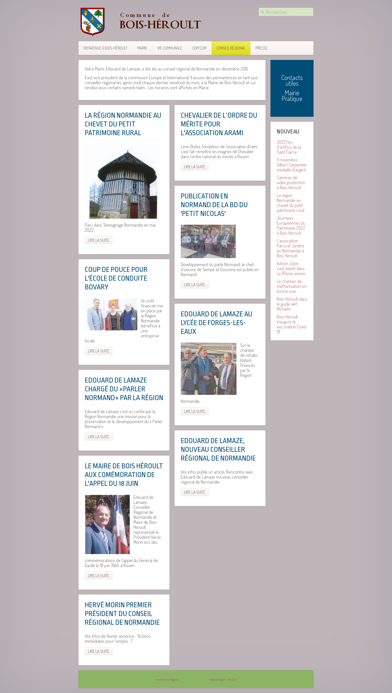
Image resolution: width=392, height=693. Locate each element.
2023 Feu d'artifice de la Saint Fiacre (289, 147)
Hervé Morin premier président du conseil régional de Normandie (122, 614)
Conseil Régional (231, 47)
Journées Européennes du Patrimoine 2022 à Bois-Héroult (291, 225)
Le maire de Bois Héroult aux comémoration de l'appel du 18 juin (124, 475)
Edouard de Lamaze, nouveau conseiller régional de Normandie (218, 449)
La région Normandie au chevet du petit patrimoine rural (123, 124)
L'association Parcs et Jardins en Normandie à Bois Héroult (290, 248)
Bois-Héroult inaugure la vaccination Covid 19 (291, 324)
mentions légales (167, 679)
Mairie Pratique (292, 95)
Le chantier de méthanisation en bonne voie (291, 286)
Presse (262, 47)
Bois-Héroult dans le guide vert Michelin (292, 304)
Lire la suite (98, 240)
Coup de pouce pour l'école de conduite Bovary (116, 278)
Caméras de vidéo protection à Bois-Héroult (291, 182)
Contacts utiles (292, 80)
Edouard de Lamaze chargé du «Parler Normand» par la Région (124, 389)
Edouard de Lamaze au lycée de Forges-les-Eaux (216, 323)
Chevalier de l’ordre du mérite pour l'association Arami (219, 124)
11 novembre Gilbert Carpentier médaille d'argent (292, 164)
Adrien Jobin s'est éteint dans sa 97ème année (291, 268)
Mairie (142, 47)
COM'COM (199, 47)
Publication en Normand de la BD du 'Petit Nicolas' (214, 205)
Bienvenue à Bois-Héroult (105, 47)
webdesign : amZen (223, 679)
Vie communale (169, 47)
